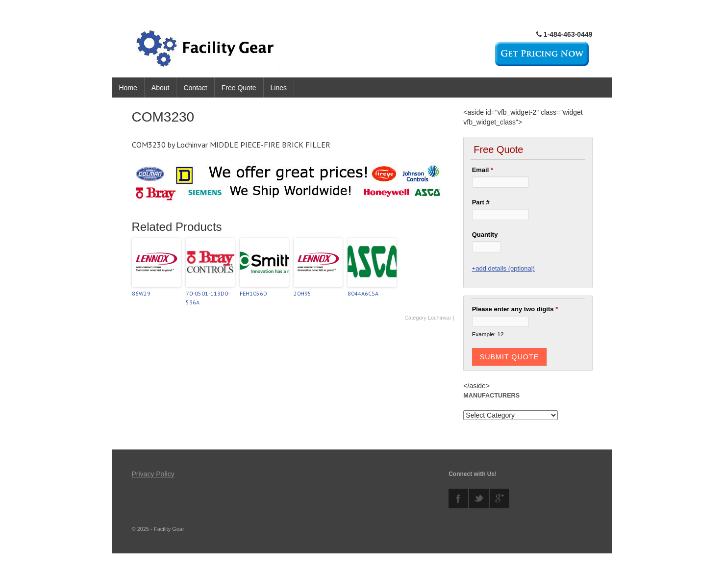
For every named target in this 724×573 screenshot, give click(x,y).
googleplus (499, 498)
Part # (481, 202)
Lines (279, 88)
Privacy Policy (153, 474)
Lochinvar (439, 318)
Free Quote (239, 88)
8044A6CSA (363, 293)
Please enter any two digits (515, 309)
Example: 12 (488, 334)
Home (128, 88)
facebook (458, 498)
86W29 (141, 293)
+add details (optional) (503, 268)
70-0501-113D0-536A (208, 298)
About (160, 88)
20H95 (302, 293)
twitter (479, 498)
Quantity (485, 234)
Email (482, 170)
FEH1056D (253, 293)
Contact (195, 88)
